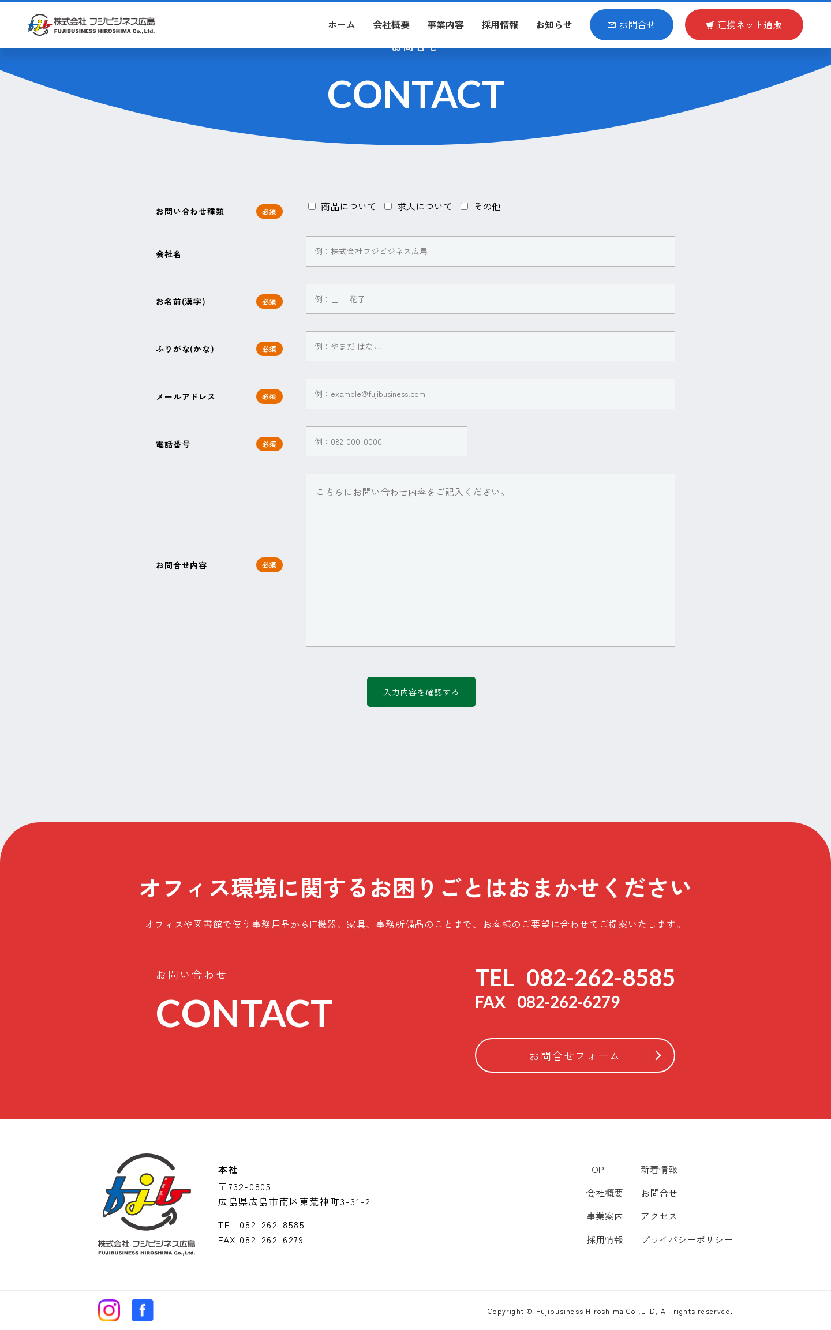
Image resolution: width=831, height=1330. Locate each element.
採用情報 (499, 24)
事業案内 (604, 1216)
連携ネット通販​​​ (744, 24)
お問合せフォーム (574, 1055)
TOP (595, 1169)
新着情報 (659, 1169)
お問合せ (632, 24)
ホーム (341, 24)
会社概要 (391, 24)
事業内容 (445, 24)
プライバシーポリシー (687, 1239)
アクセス (659, 1216)
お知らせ (554, 24)
